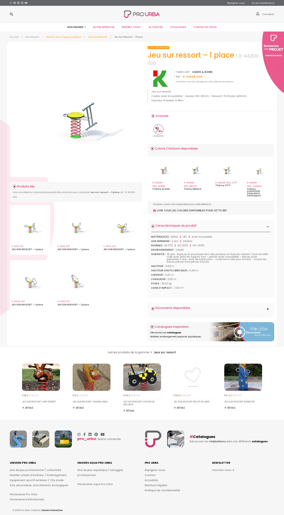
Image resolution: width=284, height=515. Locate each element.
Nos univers (75, 27)
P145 (132, 395)
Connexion (268, 14)
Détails (29, 407)
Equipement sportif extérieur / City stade (37, 480)
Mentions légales (156, 485)
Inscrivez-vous (223, 470)
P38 (30, 395)
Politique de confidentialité (162, 490)
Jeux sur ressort (97, 36)
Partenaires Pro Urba (23, 494)
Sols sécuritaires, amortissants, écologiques (39, 485)
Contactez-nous (205, 27)
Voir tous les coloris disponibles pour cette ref (190, 210)
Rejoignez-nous (155, 470)
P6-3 (233, 395)
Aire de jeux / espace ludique (63, 36)
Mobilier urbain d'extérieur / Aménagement (38, 475)
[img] (76, 111)
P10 (81, 395)
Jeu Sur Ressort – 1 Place (128, 36)
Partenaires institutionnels (27, 499)
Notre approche (103, 27)
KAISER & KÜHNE (203, 72)
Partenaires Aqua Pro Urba (95, 484)
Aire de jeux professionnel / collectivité (35, 470)
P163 (182, 395)
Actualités (156, 27)
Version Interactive (52, 510)
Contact (150, 475)
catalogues (260, 441)
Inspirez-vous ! (131, 27)
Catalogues (178, 27)
